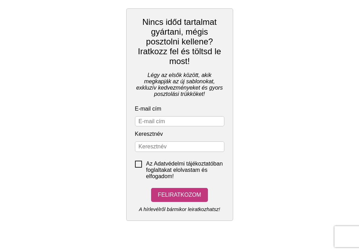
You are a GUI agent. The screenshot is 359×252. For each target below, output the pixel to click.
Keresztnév (149, 134)
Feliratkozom (179, 195)
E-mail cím (148, 109)
